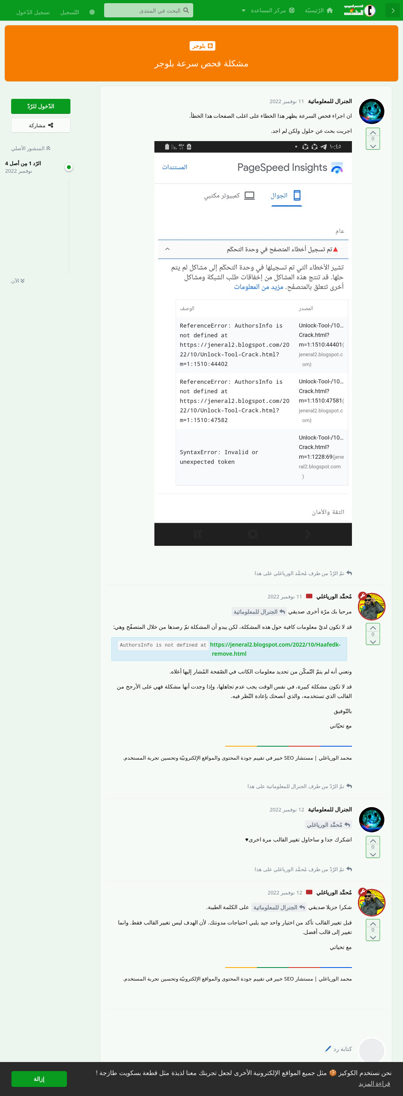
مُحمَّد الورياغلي (324, 824)
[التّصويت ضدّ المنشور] (373, 145)
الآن (18, 280)
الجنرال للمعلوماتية (256, 611)
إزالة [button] (39, 1079)
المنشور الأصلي (30, 148)
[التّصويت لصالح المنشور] (373, 132)
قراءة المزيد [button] (374, 1083)
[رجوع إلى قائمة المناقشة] (393, 10)
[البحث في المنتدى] (148, 10)
